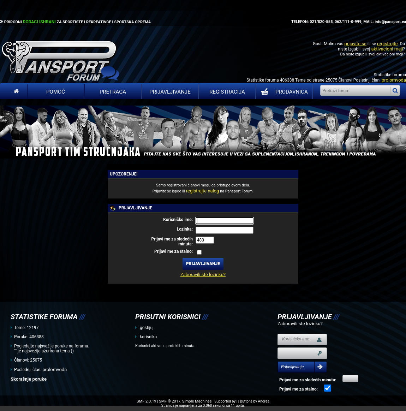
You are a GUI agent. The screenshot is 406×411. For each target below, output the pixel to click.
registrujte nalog (202, 190)
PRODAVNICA (283, 92)
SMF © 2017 (169, 401)
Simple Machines (197, 401)
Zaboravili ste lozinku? (203, 274)
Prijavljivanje (169, 92)
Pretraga (113, 92)
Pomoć (55, 92)
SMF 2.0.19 (146, 401)
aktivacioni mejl (387, 49)
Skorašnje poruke (29, 379)
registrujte (387, 43)
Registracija (227, 92)
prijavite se (355, 43)
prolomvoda (394, 80)
